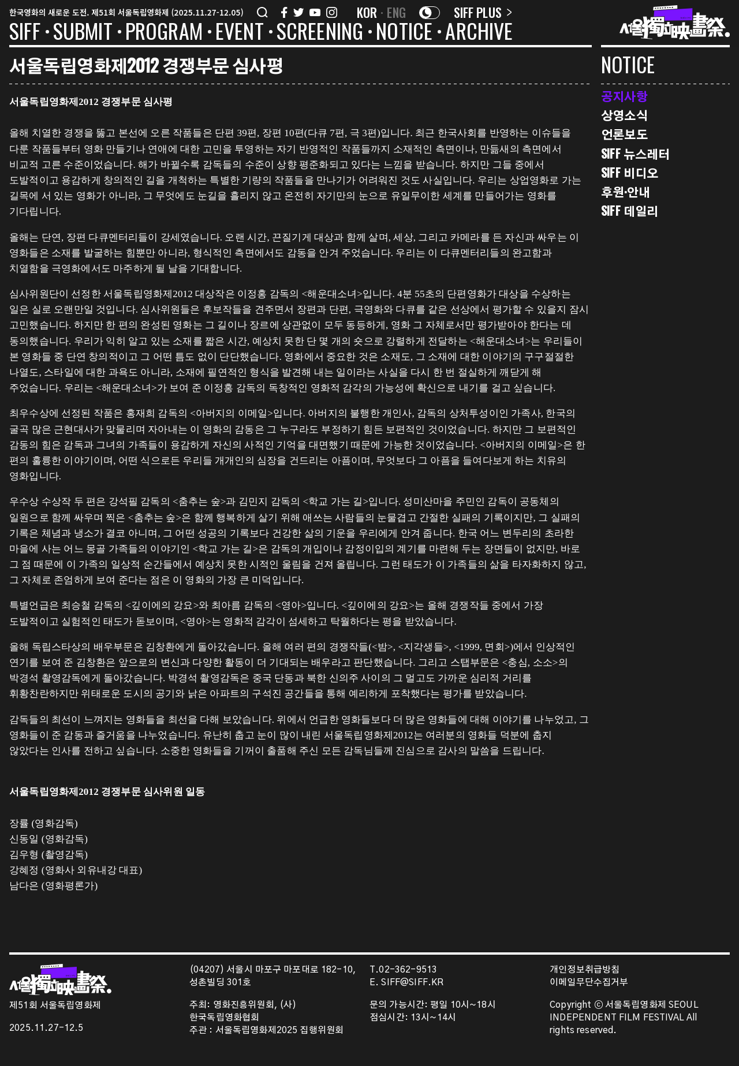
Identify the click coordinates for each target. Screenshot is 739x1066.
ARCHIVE (479, 33)
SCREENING (320, 33)
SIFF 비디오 (629, 173)
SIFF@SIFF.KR (412, 982)
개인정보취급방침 (584, 970)
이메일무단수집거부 (589, 982)
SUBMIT (83, 33)
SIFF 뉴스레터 (635, 154)
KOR (367, 12)
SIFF (24, 33)
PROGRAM (164, 33)
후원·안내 (625, 192)
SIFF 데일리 (629, 211)
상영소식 (624, 115)
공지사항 (624, 96)
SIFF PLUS (483, 12)
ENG (396, 12)
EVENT (239, 33)
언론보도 (624, 134)
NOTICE (404, 33)
